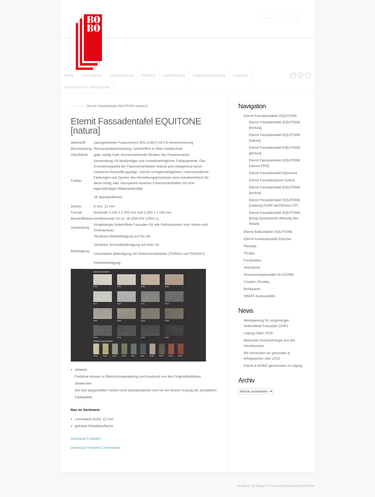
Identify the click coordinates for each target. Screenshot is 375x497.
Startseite (77, 106)
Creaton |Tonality (257, 282)
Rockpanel (252, 289)
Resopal (250, 246)
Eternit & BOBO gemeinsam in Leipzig (273, 366)
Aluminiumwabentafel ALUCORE (269, 275)
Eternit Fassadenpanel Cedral (272, 180)
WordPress (307, 486)
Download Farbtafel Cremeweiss (96, 448)
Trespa (249, 253)
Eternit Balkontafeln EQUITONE (268, 232)
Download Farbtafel (86, 439)
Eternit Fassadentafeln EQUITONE (270, 116)
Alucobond (252, 267)
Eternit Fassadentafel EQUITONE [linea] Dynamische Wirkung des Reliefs (275, 218)
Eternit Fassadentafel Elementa (273, 173)
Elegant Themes (267, 486)
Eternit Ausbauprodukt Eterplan (268, 239)
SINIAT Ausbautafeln (259, 296)
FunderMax (252, 260)
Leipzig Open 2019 (258, 333)
